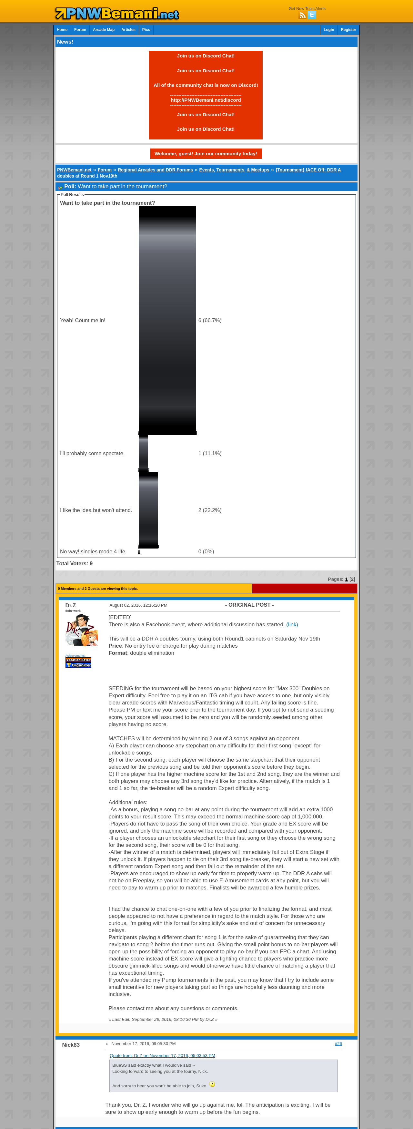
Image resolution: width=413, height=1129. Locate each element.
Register (348, 29)
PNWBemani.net (74, 169)
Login (329, 29)
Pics (146, 29)
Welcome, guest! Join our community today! (206, 153)
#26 (338, 1043)
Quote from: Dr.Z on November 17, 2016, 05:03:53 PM (162, 1055)
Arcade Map (104, 29)
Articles (128, 29)
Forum (80, 29)
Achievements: (75, 655)
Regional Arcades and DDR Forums (155, 169)
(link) (292, 624)
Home (62, 29)
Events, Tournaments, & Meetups (234, 169)
